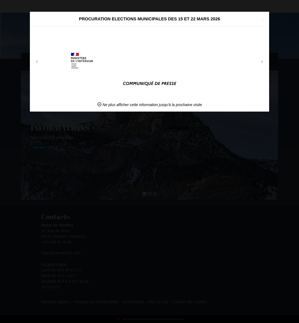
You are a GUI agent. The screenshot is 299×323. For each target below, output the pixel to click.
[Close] (263, 19)
